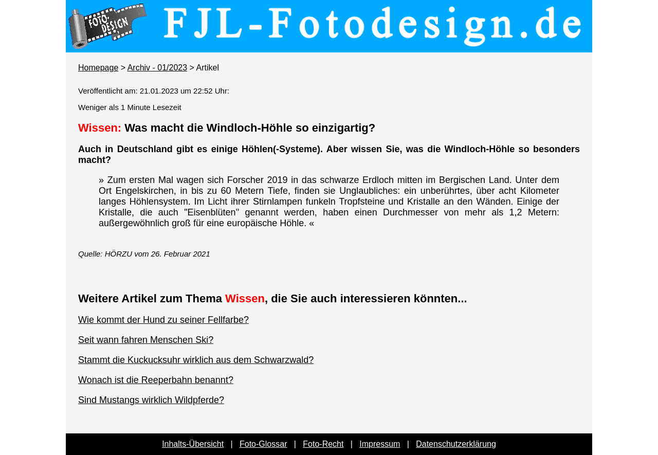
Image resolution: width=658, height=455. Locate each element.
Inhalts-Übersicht (193, 444)
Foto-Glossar (263, 444)
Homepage (98, 67)
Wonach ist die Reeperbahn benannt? (155, 380)
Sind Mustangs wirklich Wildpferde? (151, 400)
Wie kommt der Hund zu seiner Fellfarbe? (163, 320)
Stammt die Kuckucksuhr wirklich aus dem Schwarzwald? (196, 360)
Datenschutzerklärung (456, 444)
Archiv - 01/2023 (157, 67)
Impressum (379, 444)
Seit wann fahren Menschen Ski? (145, 340)
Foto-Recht (323, 444)
